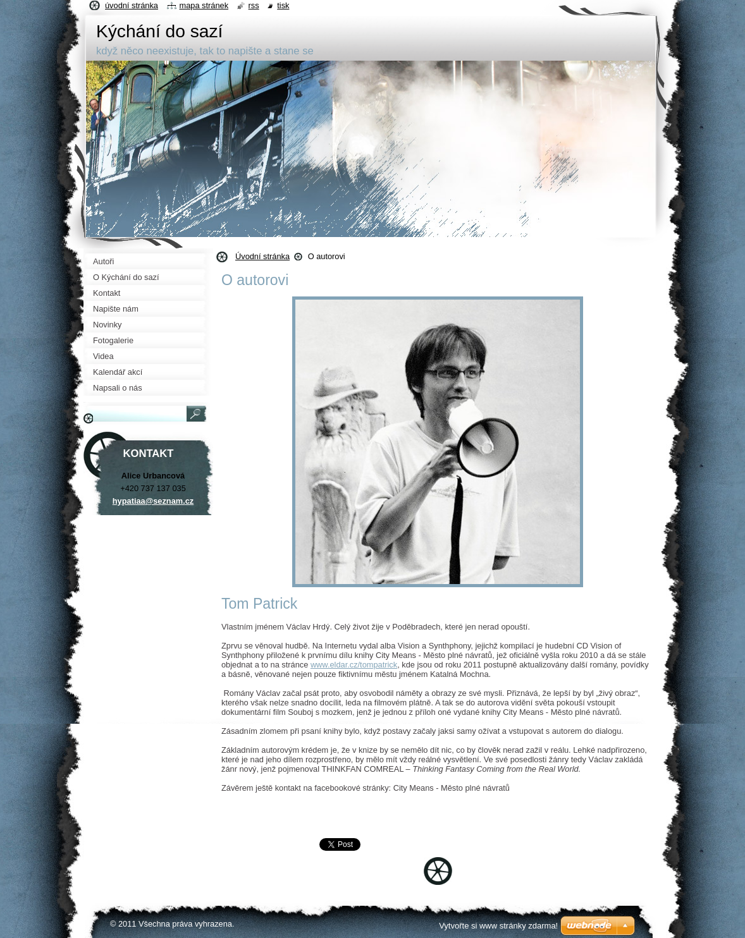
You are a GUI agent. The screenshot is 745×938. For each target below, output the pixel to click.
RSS (254, 5)
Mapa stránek (204, 5)
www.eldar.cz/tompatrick (354, 664)
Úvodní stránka (262, 256)
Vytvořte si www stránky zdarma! (498, 925)
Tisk (283, 5)
